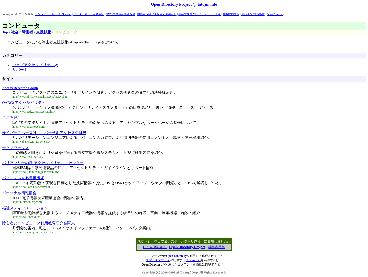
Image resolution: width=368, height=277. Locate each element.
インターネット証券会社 (88, 14)
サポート (20, 70)
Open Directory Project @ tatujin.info (184, 4)
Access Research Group (20, 88)
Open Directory (275, 14)
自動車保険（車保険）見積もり (157, 14)
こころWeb (11, 118)
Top (5, 32)
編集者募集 (216, 247)
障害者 (27, 32)
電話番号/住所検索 (253, 14)
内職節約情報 (231, 14)
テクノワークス (15, 148)
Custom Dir (193, 260)
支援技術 (43, 32)
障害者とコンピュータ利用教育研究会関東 (38, 223)
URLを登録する (155, 247)
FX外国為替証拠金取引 (120, 14)
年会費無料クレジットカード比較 (199, 14)
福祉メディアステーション (25, 208)
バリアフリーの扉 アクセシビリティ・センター (43, 163)
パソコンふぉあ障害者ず (23, 178)
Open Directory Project (187, 247)
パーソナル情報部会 (19, 193)
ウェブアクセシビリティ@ (35, 65)
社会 (15, 32)
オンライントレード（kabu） (53, 14)
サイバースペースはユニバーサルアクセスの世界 (44, 133)
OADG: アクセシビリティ (23, 103)
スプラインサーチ (158, 260)
